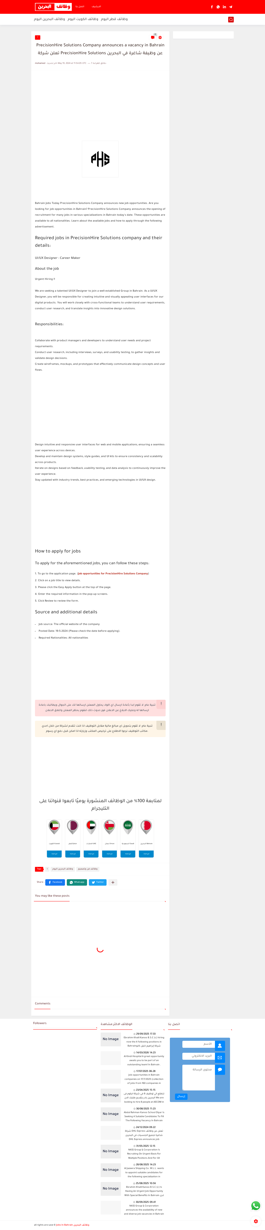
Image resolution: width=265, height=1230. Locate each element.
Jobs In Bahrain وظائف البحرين (72, 1225)
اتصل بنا (79, 7)
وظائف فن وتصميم (88, 869)
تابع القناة (54, 854)
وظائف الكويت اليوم (83, 19)
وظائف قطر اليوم (114, 19)
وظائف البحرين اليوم (49, 19)
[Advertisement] (100, 100)
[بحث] (231, 19)
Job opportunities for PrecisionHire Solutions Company (113, 574)
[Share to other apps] (112, 882)
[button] (55, 882)
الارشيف (96, 7)
